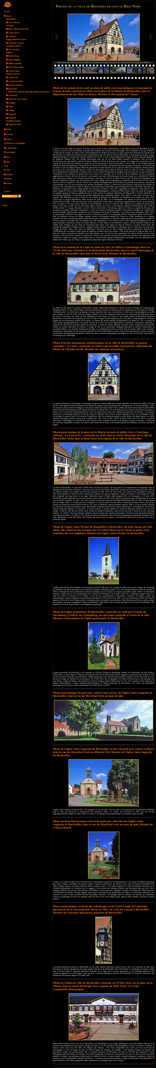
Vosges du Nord (14, 124)
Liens (6, 166)
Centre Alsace (13, 33)
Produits (9, 175)
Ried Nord (12, 89)
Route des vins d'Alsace (17, 99)
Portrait (7, 170)
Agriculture (10, 19)
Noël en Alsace (14, 71)
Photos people (9, 152)
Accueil (7, 11)
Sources (9, 183)
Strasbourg (12, 95)
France (9, 129)
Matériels (7, 179)
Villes (10, 107)
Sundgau (12, 103)
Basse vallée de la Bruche (18, 29)
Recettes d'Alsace (15, 85)
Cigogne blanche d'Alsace (16, 39)
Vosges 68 (12, 118)
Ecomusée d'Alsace (16, 43)
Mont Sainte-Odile (15, 67)
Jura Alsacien (13, 49)
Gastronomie (11, 148)
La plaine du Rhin (15, 81)
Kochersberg (13, 56)
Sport (8, 157)
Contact (7, 191)
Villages (11, 110)
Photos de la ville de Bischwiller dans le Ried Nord (30, 92)
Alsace (8, 16)
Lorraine (9, 134)
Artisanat (10, 25)
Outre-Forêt (13, 77)
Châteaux (12, 36)
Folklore (9, 52)
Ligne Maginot (14, 60)
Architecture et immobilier (14, 143)
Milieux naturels (15, 63)
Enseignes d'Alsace (13, 46)
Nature (9, 139)
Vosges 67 (12, 114)
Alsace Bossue (14, 22)
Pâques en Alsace (13, 74)
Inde (8, 162)
